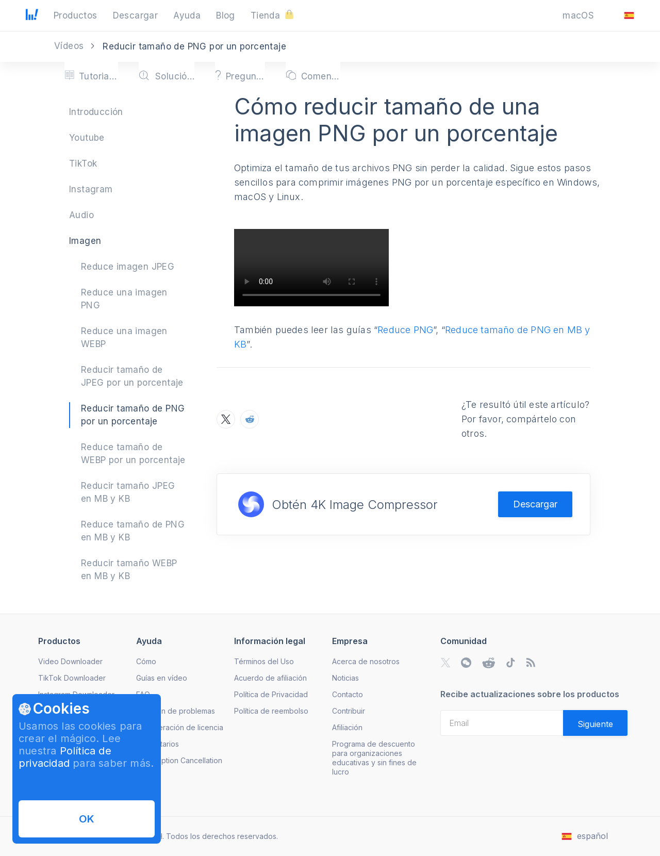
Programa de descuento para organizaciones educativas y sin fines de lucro (374, 757)
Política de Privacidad (271, 694)
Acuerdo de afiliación (270, 677)
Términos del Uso (264, 661)
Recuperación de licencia (179, 727)
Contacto (347, 694)
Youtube (87, 138)
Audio (81, 215)
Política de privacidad (65, 757)
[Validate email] (595, 723)
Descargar (535, 504)
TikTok (83, 163)
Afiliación (347, 727)
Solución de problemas (175, 710)
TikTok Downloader (72, 677)
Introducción (96, 112)
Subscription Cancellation (179, 760)
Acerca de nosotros (366, 661)
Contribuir (348, 710)
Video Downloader (70, 661)
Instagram (91, 189)
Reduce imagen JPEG (127, 266)
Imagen (85, 241)
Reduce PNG (405, 329)
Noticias (345, 677)
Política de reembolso (271, 710)
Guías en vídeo (161, 677)
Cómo (146, 661)
